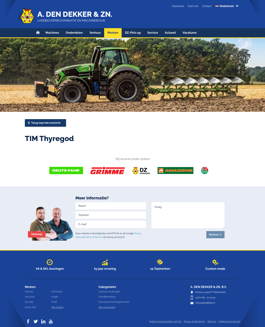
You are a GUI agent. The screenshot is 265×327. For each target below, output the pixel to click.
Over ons (193, 6)
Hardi (54, 302)
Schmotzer (56, 291)
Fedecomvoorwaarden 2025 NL (165, 321)
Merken (112, 32)
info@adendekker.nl (205, 303)
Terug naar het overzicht (45, 122)
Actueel (170, 32)
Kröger (54, 297)
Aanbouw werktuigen (109, 291)
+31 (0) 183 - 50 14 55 (205, 297)
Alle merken (57, 307)
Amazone (30, 297)
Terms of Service (93, 237)
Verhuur (95, 32)
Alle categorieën (106, 307)
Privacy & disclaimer (194, 321)
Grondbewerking (106, 297)
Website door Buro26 (229, 321)
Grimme (29, 291)
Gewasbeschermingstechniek (113, 302)
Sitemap (212, 321)
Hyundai (29, 302)
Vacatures (178, 6)
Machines (52, 32)
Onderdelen (74, 32)
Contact (207, 6)
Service (152, 32)
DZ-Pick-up (133, 32)
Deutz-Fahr (30, 307)
